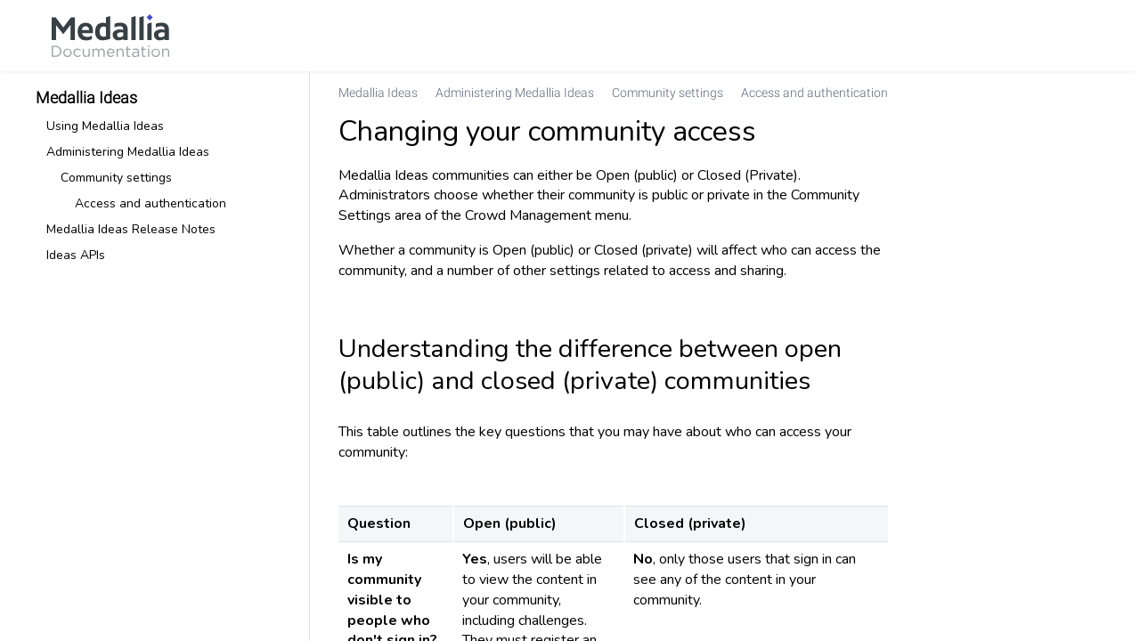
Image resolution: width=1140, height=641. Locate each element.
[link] (110, 35)
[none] (1090, 92)
